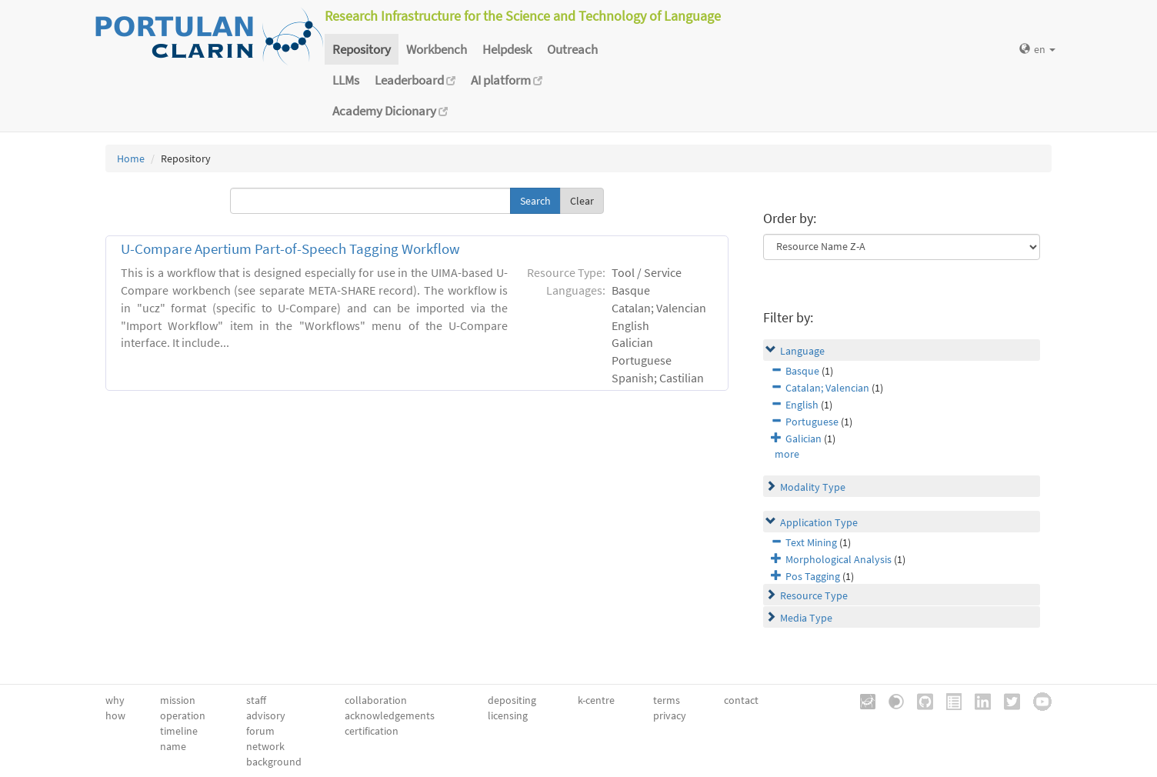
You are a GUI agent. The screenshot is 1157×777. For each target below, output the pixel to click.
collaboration (376, 700)
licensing (508, 715)
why (115, 700)
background (274, 762)
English (802, 405)
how (115, 715)
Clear (582, 201)
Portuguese (812, 422)
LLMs (345, 80)
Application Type (819, 522)
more (787, 454)
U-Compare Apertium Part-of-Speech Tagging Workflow (290, 249)
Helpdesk (507, 49)
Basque (802, 371)
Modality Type (812, 487)
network (265, 746)
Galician (803, 438)
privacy (669, 715)
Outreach (572, 49)
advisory (265, 715)
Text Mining (811, 542)
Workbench (436, 49)
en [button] (1037, 49)
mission (177, 700)
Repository (361, 49)
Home (131, 158)
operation (182, 715)
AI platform (506, 80)
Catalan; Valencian (827, 388)
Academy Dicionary (390, 110)
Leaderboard (415, 80)
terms (666, 700)
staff (256, 700)
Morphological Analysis (838, 559)
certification (371, 731)
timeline (179, 731)
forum (260, 731)
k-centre (596, 700)
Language (802, 351)
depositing (512, 700)
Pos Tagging (812, 576)
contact (741, 700)
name (173, 746)
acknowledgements (390, 715)
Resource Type (814, 595)
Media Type (806, 618)
